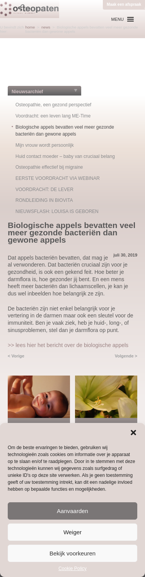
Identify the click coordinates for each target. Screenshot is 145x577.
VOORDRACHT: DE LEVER (44, 189)
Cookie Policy (72, 568)
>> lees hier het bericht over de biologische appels (68, 345)
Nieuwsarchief (27, 91)
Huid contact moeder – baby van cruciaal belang (65, 156)
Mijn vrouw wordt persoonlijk (44, 145)
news (45, 27)
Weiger (72, 532)
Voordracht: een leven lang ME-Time (52, 116)
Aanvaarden (72, 511)
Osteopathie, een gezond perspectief (53, 104)
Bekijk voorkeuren (72, 553)
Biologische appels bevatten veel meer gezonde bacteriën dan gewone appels (64, 130)
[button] (133, 432)
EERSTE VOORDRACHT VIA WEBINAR (57, 178)
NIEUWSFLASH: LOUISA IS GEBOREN (57, 211)
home (30, 27)
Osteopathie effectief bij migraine (49, 167)
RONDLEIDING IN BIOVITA (44, 200)
